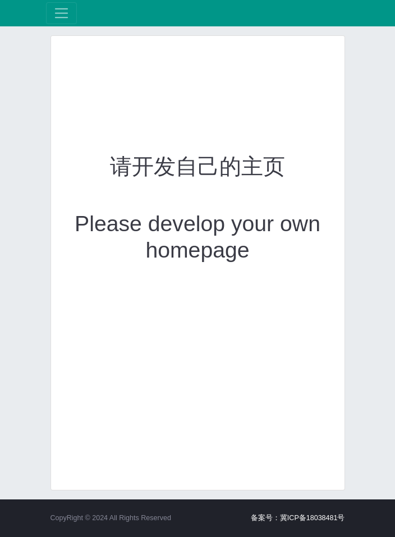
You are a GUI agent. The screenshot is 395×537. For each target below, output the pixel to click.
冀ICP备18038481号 (312, 518)
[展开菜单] (61, 13)
